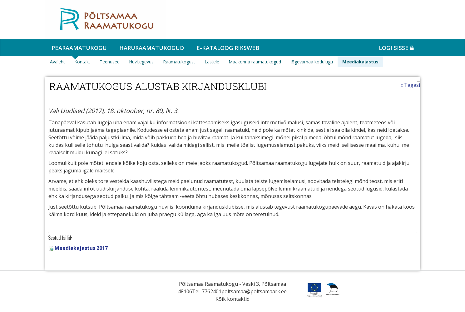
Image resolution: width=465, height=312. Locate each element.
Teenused (110, 62)
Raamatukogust (179, 62)
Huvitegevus (141, 62)
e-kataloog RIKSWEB (227, 48)
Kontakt (82, 62)
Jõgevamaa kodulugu (311, 62)
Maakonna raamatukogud (255, 62)
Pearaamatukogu (79, 48)
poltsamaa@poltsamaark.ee (254, 291)
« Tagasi (410, 85)
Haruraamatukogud (151, 48)
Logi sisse (396, 48)
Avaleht (57, 62)
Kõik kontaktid (232, 298)
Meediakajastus (360, 62)
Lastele (212, 62)
